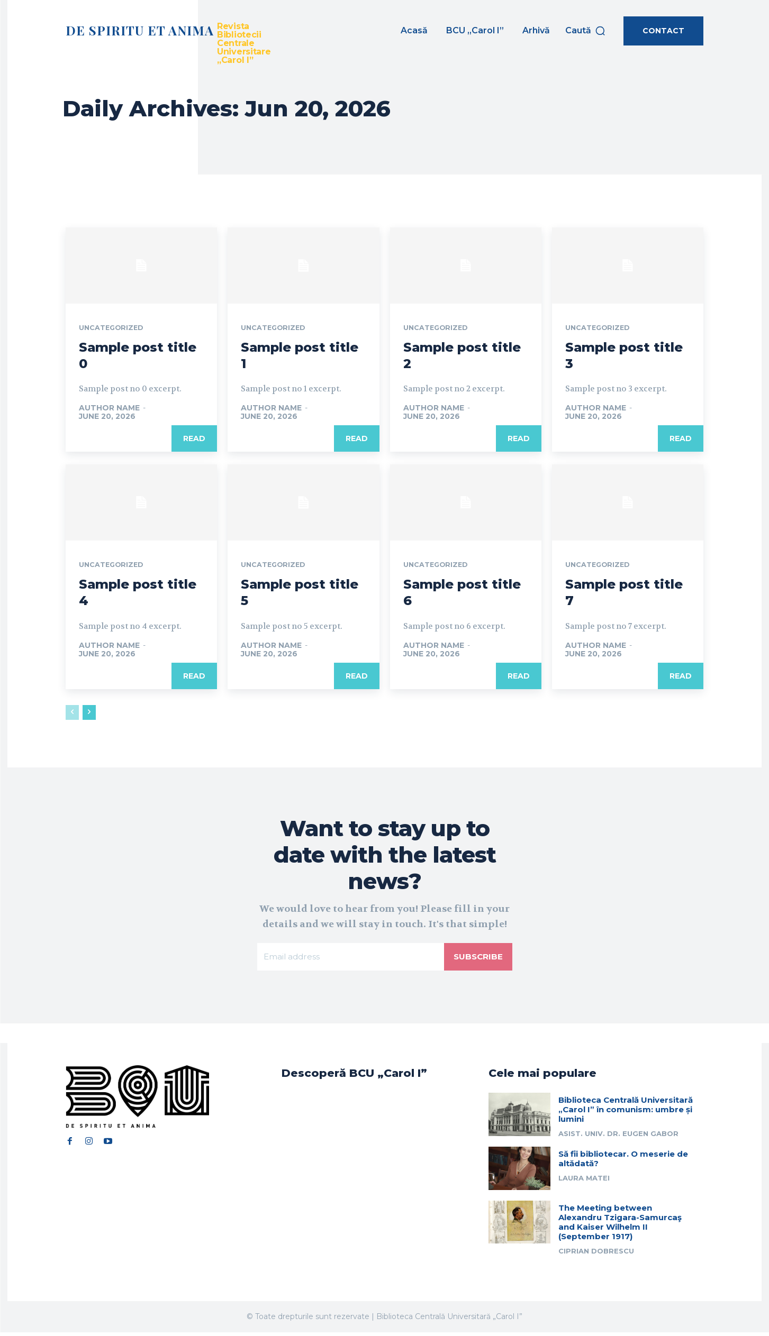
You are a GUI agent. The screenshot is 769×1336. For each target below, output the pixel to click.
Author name (109, 409)
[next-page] (89, 713)
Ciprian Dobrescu (596, 1254)
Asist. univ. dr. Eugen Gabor (618, 1137)
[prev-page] (72, 713)
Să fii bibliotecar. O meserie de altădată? (623, 1162)
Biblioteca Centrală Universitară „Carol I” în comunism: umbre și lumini (625, 1113)
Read (194, 439)
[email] (349, 959)
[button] (585, 30)
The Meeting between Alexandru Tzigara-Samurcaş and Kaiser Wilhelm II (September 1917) (620, 1225)
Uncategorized (114, 328)
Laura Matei (584, 1181)
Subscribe (477, 959)
